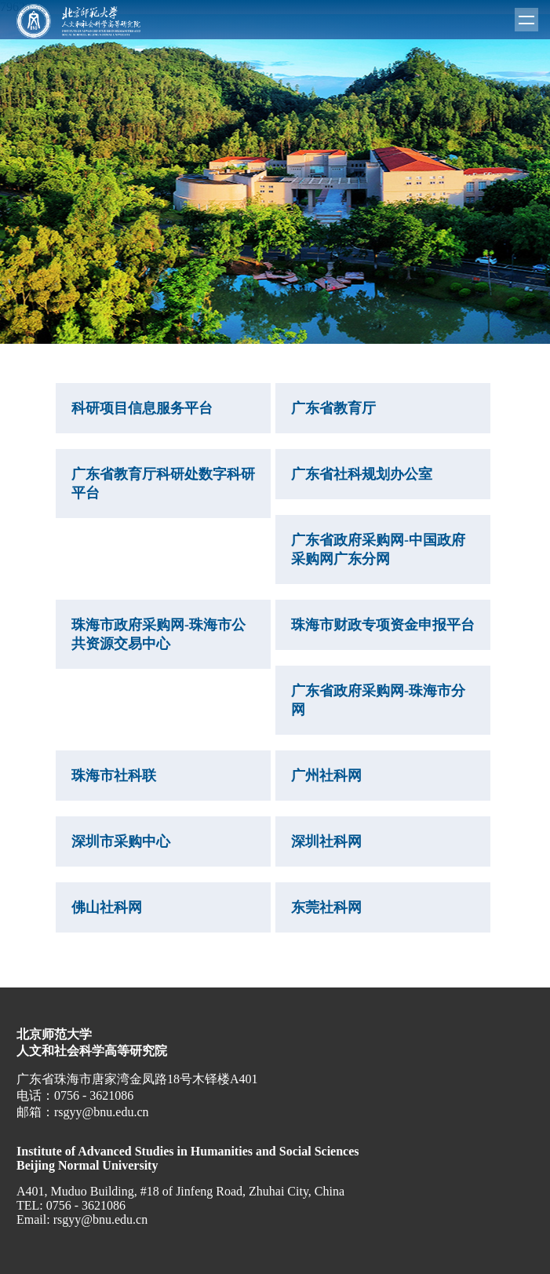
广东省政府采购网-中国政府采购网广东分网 (378, 549)
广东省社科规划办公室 (361, 474)
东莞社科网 (326, 907)
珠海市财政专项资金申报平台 (383, 625)
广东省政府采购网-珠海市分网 (378, 700)
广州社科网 (326, 775)
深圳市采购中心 (120, 841)
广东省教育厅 (333, 408)
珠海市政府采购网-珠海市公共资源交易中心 (158, 634)
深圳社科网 (326, 841)
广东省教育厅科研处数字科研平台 (163, 483)
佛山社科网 (106, 907)
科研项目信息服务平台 (142, 408)
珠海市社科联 (113, 775)
